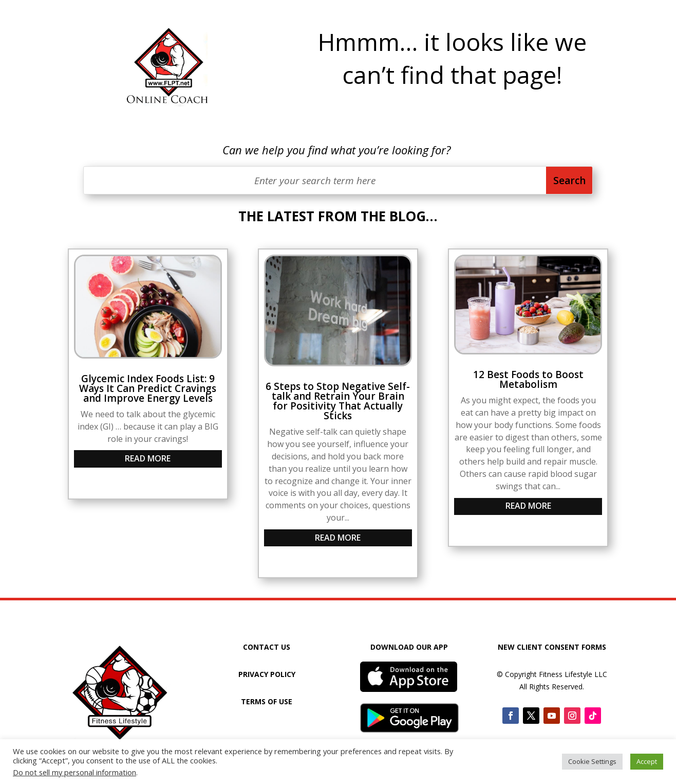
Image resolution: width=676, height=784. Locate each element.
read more (148, 458)
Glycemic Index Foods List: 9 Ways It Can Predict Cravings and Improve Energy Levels (147, 388)
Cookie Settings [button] (592, 761)
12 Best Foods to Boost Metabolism (528, 379)
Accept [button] (646, 761)
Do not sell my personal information (74, 772)
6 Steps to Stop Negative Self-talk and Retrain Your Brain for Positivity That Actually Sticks (338, 401)
